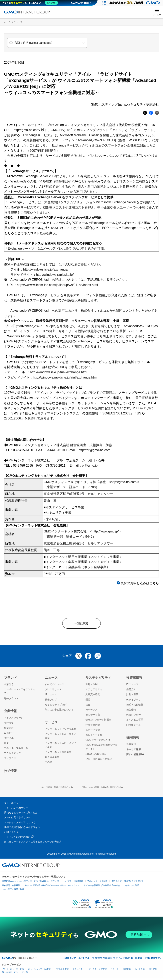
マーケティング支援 (98, 971)
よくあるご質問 (134, 721)
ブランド (10, 679)
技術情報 (10, 772)
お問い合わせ (11, 833)
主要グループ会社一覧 (16, 749)
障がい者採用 (135, 756)
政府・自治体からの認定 (99, 760)
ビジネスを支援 (62, 971)
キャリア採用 (133, 751)
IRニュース (51, 696)
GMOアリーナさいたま (98, 741)
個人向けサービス (10, 974)
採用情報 (132, 739)
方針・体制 (92, 686)
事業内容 (9, 729)
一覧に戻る (81, 624)
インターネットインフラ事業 (60, 731)
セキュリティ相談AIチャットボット (128, 882)
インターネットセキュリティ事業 (60, 738)
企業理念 (9, 686)
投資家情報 (134, 679)
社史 (6, 744)
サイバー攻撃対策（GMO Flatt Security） (102, 887)
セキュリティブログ (55, 706)
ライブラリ (10, 760)
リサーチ (115, 971)
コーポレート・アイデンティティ (19, 693)
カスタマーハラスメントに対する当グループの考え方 (33, 843)
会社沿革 (9, 739)
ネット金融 (140, 971)
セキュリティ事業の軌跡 (13, 891)
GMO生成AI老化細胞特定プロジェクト (102, 748)
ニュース (18, 22)
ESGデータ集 (93, 716)
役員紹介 (9, 734)
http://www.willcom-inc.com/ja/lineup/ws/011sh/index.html (57, 285)
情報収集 (127, 971)
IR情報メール (133, 726)
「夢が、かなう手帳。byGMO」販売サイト (102, 789)
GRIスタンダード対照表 (98, 721)
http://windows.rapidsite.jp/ (55, 274)
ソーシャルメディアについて (19, 824)
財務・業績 (132, 696)
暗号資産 (153, 971)
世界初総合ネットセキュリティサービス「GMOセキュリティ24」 (31, 883)
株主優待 (131, 711)
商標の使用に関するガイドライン (22, 829)
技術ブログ (51, 701)
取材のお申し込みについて (59, 711)
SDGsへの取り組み (96, 755)
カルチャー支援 (94, 736)
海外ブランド (11, 700)
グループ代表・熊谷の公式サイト (56, 789)
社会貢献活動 (93, 726)
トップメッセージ (13, 719)
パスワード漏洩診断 (74, 883)
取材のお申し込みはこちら (140, 583)
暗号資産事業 (52, 758)
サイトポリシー (12, 804)
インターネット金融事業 (58, 753)
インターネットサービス (13, 971)
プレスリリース (53, 691)
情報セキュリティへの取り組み (21, 814)
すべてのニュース (54, 686)
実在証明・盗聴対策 (11, 887)
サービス (51, 724)
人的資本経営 (93, 696)
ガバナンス (92, 711)
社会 (88, 706)
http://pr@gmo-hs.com (95, 450)
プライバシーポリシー (16, 809)
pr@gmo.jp (90, 465)
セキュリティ (79, 971)
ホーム (7, 22)
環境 (88, 701)
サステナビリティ (98, 679)
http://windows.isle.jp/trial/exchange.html (58, 372)
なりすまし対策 (132, 887)
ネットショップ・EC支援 (39, 971)
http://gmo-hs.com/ (27, 130)
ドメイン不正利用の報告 (18, 839)
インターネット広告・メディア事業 (60, 746)
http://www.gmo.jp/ (106, 531)
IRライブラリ (133, 701)
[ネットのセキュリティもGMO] (30, 3)
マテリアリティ (94, 691)
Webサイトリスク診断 (98, 883)
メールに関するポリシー (17, 819)
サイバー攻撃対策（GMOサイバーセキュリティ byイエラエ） (52, 887)
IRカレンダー (133, 716)
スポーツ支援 (93, 731)
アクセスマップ (12, 754)
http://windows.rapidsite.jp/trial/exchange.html (65, 377)
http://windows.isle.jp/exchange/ (45, 269)
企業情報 (10, 712)
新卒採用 (131, 746)
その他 (48, 763)
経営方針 (131, 691)
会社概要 (9, 724)
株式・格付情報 (134, 706)
